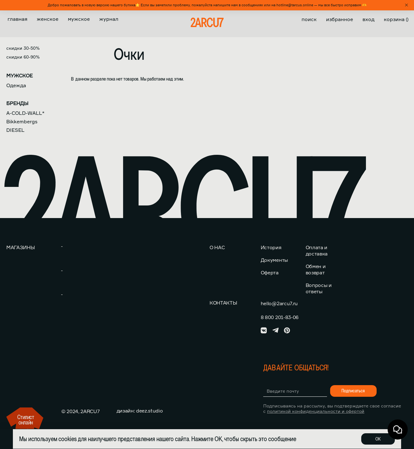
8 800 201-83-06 (279, 317)
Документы (274, 260)
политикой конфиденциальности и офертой (315, 411)
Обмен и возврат (316, 269)
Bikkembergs (21, 121)
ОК (378, 439)
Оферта (270, 272)
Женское (47, 19)
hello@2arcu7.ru (279, 303)
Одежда (16, 85)
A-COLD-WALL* (25, 113)
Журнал (108, 19)
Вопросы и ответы (319, 288)
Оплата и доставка (317, 250)
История (271, 247)
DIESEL (15, 130)
